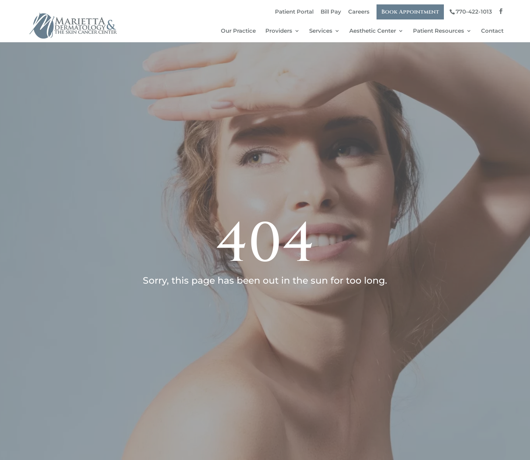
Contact (492, 31)
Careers (359, 11)
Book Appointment (410, 12)
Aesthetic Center (372, 31)
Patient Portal (294, 11)
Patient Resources (438, 31)
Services (320, 31)
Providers (278, 31)
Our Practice (238, 31)
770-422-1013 (474, 11)
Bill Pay (331, 11)
